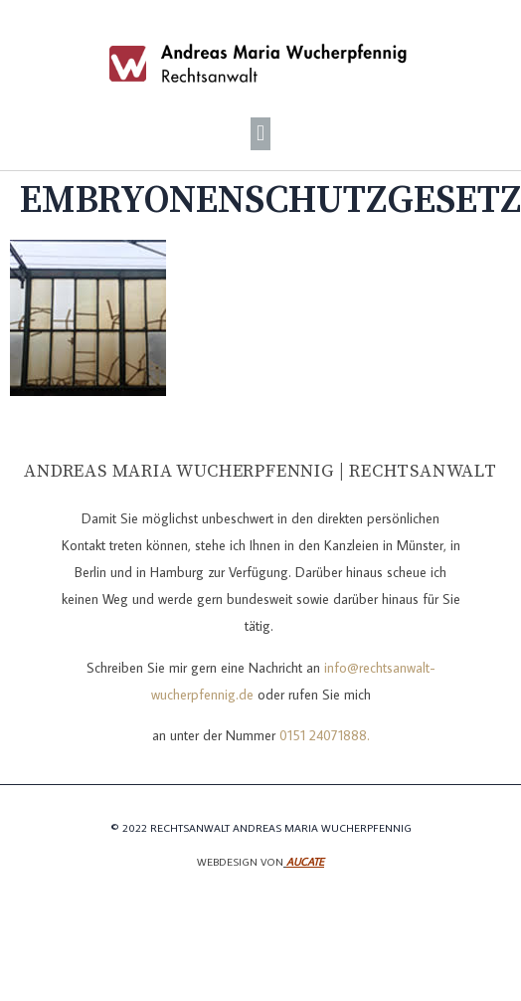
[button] (260, 133)
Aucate (305, 862)
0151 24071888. (324, 735)
